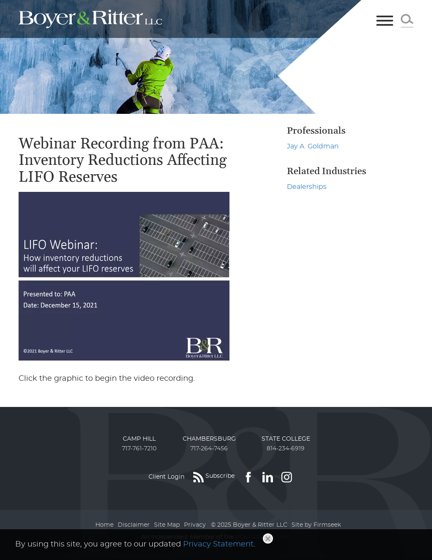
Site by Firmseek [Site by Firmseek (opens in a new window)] (316, 525)
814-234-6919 (286, 449)
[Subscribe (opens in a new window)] (214, 476)
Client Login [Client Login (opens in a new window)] (166, 477)
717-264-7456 (209, 449)
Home (104, 525)
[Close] (268, 538)
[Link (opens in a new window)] (248, 476)
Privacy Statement (218, 544)
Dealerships (307, 186)
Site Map (167, 525)
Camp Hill (139, 439)
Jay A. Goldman (313, 146)
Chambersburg (209, 439)
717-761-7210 (139, 449)
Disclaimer (134, 525)
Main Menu (188, 10)
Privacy (195, 525)
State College (286, 439)
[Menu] (385, 21)
